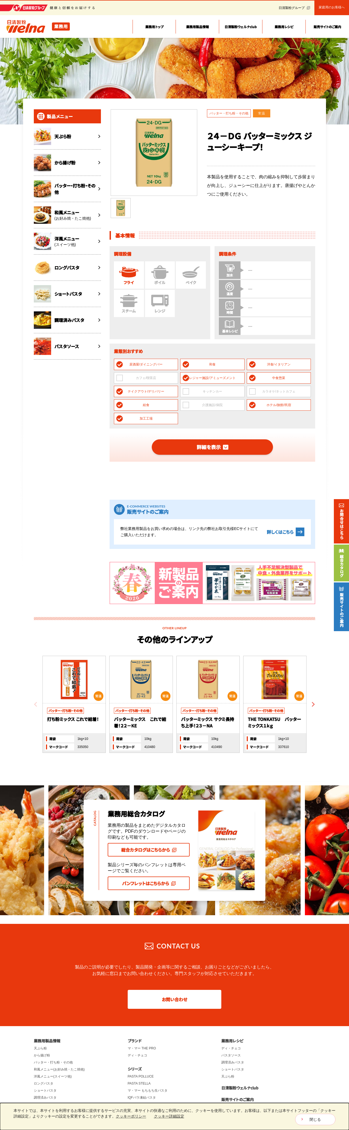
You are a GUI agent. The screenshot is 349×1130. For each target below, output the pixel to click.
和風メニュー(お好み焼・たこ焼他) (59, 1044)
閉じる (315, 1119)
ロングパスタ (43, 1058)
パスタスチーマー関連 (50, 1086)
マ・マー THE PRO (142, 1023)
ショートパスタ (45, 1065)
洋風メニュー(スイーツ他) (53, 1051)
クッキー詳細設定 (169, 1116)
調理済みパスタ (45, 1072)
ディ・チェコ (137, 1030)
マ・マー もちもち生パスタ (147, 1065)
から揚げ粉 (42, 1030)
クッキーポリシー (131, 1116)
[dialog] (174, 1116)
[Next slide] (313, 679)
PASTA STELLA (139, 1058)
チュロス (134, 1086)
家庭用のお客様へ (332, 7)
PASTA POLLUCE (141, 1051)
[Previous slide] (36, 679)
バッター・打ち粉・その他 (53, 1037)
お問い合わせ (174, 974)
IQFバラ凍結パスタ (142, 1072)
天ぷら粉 (40, 1023)
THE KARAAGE (139, 1079)
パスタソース (43, 1079)
